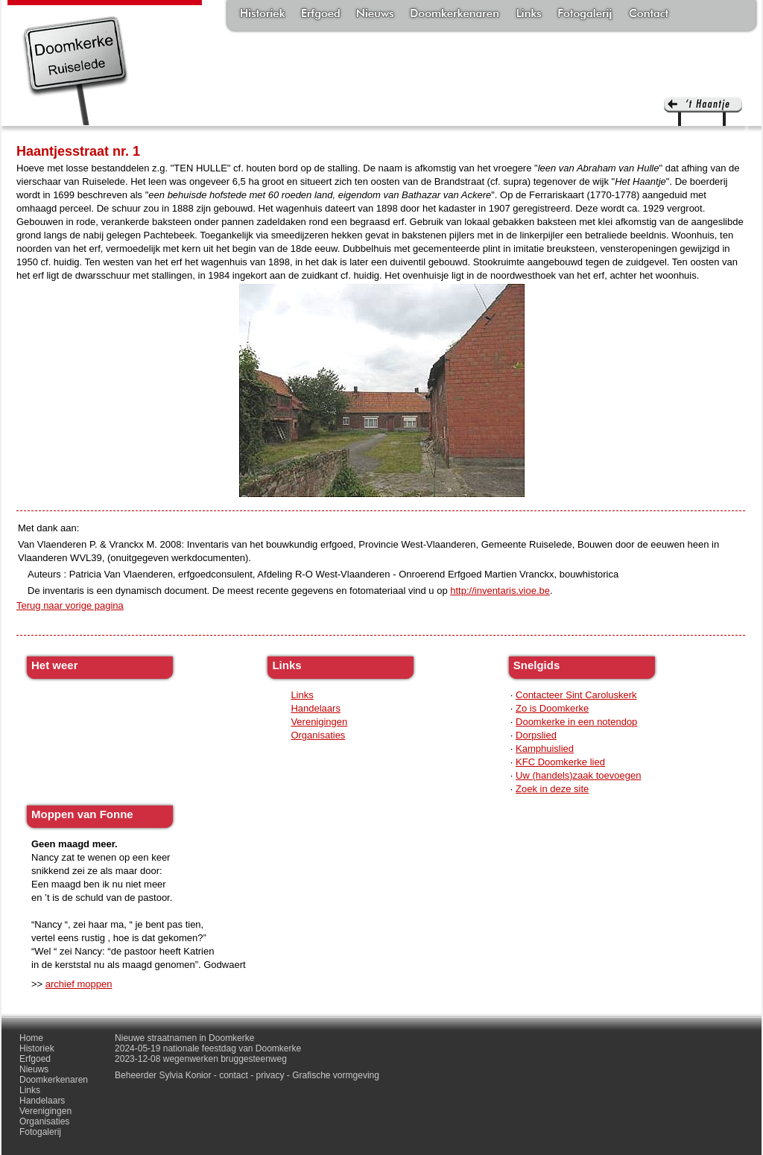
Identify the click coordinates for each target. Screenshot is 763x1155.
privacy (270, 1075)
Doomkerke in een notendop (576, 721)
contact (233, 1075)
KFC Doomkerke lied (560, 762)
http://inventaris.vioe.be (500, 590)
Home (31, 1038)
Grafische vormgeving (335, 1075)
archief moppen (79, 984)
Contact (649, 15)
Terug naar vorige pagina (70, 605)
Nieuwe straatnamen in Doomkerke (184, 1038)
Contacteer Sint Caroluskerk (576, 694)
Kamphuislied (545, 748)
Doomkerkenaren (454, 15)
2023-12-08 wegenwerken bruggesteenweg (201, 1059)
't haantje (703, 111)
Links (528, 15)
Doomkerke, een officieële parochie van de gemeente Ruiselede (75, 70)
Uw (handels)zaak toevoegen (578, 775)
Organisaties (318, 735)
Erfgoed (321, 15)
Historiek (262, 15)
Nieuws (375, 15)
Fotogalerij (585, 15)
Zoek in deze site (552, 788)
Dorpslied (536, 735)
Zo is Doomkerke (552, 708)
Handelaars (316, 708)
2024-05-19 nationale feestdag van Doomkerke (208, 1048)
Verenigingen (319, 721)
